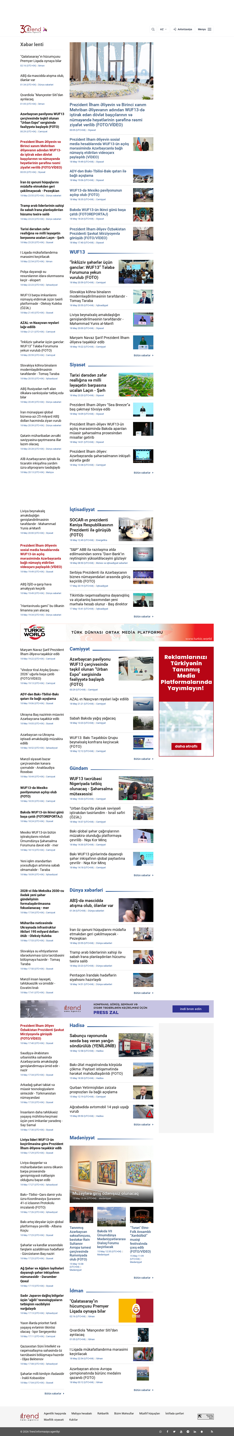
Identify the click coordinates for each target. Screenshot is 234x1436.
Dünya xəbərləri (86, 890)
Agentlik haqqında (55, 1413)
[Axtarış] (153, 29)
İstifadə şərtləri (174, 1413)
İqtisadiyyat (82, 509)
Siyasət (77, 364)
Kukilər (73, 1419)
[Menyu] (205, 29)
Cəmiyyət (80, 649)
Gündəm (79, 768)
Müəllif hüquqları (149, 1413)
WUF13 (77, 252)
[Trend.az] (33, 29)
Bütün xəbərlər (142, 355)
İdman (76, 1290)
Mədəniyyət (82, 1137)
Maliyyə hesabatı (81, 1413)
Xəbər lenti (32, 44)
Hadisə (77, 1025)
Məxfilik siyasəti (54, 1419)
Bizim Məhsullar (124, 1413)
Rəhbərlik (103, 1413)
